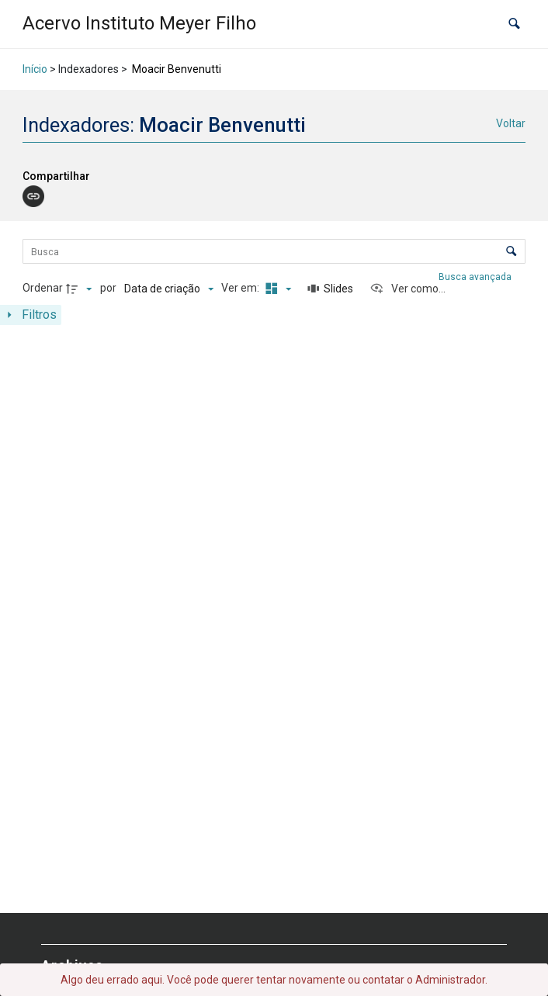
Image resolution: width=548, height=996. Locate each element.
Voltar (510, 123)
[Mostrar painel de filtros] (30, 315)
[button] (514, 24)
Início (35, 69)
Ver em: (241, 288)
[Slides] (330, 288)
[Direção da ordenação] (81, 288)
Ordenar (43, 288)
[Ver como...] (407, 288)
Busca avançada (476, 276)
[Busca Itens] (274, 251)
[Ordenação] (168, 288)
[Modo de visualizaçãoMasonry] (276, 288)
